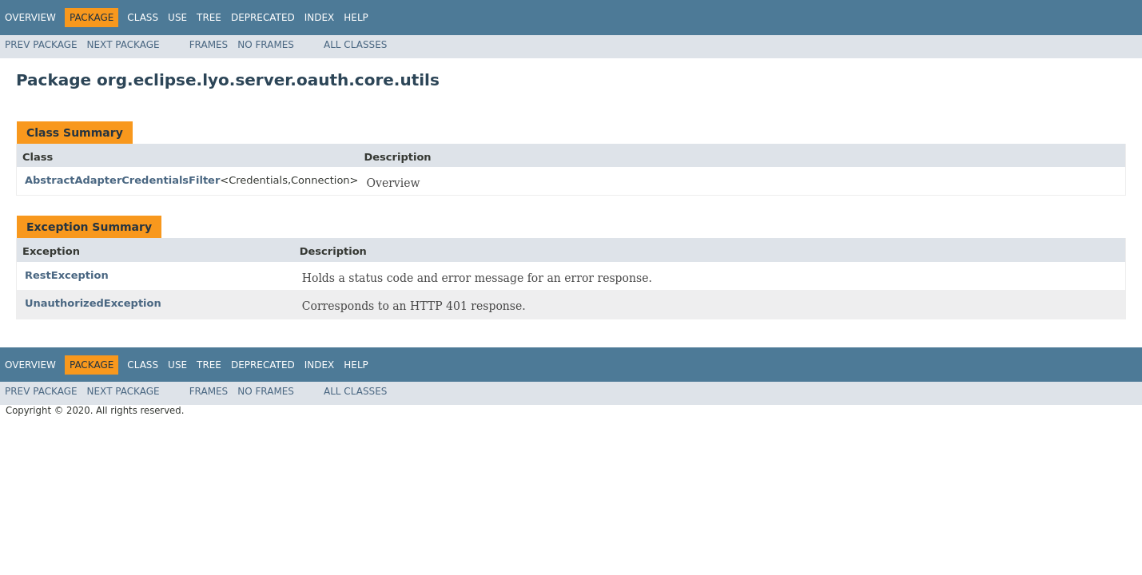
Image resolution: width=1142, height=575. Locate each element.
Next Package (123, 44)
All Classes (355, 44)
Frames (209, 44)
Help (356, 17)
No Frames (265, 44)
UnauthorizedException (93, 303)
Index (319, 17)
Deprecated (263, 17)
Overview (30, 17)
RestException (67, 275)
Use (177, 17)
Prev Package (41, 44)
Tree (209, 17)
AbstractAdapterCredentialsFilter (122, 180)
